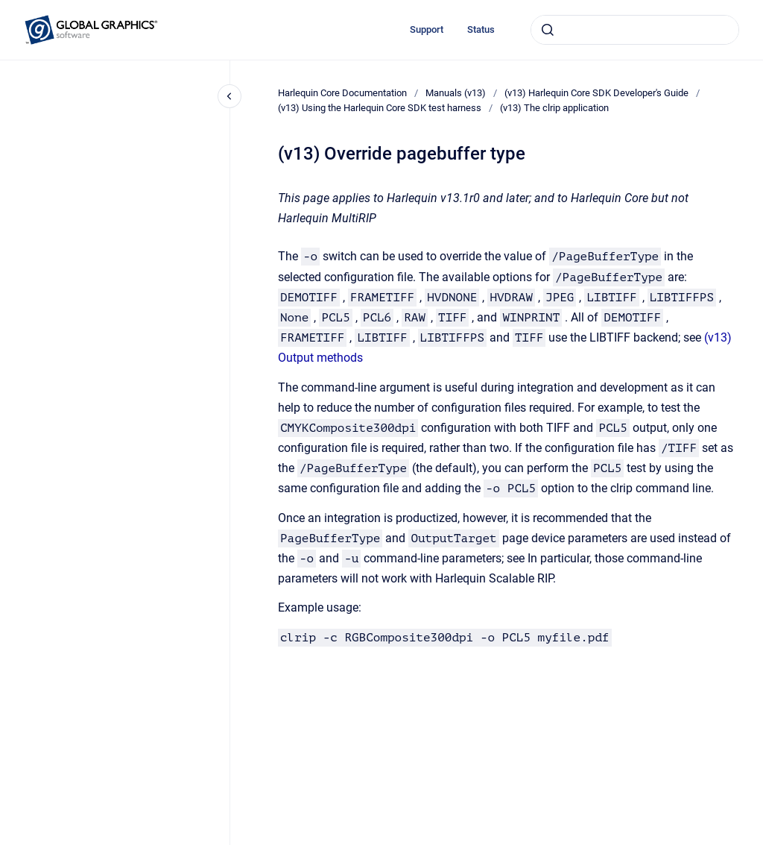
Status (481, 29)
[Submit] (548, 30)
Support (426, 29)
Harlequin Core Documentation (342, 92)
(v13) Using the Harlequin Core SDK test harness (379, 107)
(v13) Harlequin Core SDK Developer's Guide (596, 92)
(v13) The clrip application (554, 107)
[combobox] (634, 30)
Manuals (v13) (455, 92)
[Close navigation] (229, 96)
